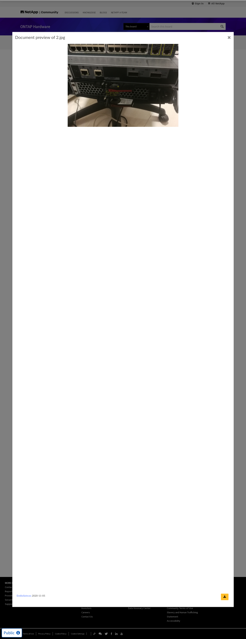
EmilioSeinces (24, 595)
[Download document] (224, 597)
